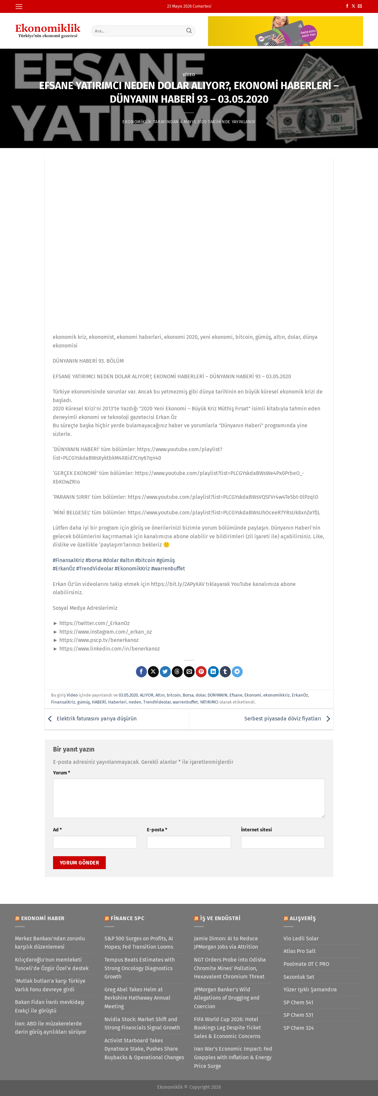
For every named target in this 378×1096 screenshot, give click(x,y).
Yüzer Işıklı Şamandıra (310, 989)
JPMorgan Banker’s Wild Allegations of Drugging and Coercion (227, 998)
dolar (201, 695)
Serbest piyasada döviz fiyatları (288, 719)
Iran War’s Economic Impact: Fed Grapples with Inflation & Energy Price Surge (233, 1057)
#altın (127, 560)
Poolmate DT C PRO (306, 964)
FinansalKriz (63, 702)
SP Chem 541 (298, 1002)
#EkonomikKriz (132, 568)
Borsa (188, 695)
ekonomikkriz (276, 695)
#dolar (111, 560)
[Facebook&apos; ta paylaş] (141, 671)
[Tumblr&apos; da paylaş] (225, 671)
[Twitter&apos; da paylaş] (165, 671)
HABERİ (99, 702)
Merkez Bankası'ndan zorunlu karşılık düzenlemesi (50, 942)
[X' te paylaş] (153, 671)
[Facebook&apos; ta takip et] (347, 6)
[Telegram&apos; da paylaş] (237, 671)
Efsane (235, 695)
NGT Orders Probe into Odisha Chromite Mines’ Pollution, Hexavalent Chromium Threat (230, 968)
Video (189, 74)
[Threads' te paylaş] (177, 671)
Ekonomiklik (137, 121)
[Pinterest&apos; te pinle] (201, 671)
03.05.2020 (128, 695)
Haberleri (117, 702)
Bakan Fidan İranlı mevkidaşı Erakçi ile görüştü (50, 1006)
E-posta (157, 830)
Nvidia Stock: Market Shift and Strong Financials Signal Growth (142, 1023)
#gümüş (166, 560)
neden (135, 702)
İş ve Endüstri (220, 918)
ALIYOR (147, 695)
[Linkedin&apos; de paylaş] (213, 671)
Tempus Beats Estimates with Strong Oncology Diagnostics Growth (139, 968)
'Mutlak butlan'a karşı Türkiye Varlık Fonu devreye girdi (50, 985)
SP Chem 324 (299, 1028)
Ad (57, 830)
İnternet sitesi (256, 830)
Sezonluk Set (299, 977)
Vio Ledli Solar (301, 938)
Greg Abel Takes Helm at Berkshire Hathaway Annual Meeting (137, 998)
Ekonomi (252, 695)
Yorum (61, 773)
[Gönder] (189, 30)
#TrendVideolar (94, 568)
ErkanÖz (300, 695)
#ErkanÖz (64, 568)
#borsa (94, 560)
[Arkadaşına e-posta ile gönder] (189, 671)
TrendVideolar (157, 702)
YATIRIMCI (209, 702)
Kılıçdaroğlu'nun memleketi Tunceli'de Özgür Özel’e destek (52, 964)
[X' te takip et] (353, 6)
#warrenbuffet (168, 568)
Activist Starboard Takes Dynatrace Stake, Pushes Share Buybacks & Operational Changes (144, 1049)
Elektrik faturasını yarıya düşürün (91, 719)
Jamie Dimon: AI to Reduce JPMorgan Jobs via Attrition (226, 942)
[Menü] (19, 6)
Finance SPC (128, 918)
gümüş (83, 702)
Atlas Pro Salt (300, 951)
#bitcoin (145, 560)
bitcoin (174, 695)
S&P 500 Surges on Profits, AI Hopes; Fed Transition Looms (138, 942)
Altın (160, 695)
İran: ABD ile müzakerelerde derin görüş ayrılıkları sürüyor (50, 1027)
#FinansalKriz (68, 560)
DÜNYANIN (217, 695)
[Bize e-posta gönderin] (360, 6)
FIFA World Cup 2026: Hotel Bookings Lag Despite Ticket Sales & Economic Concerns (227, 1027)
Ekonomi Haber (43, 918)
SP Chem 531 (298, 1015)
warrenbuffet (185, 702)
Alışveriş (303, 918)
